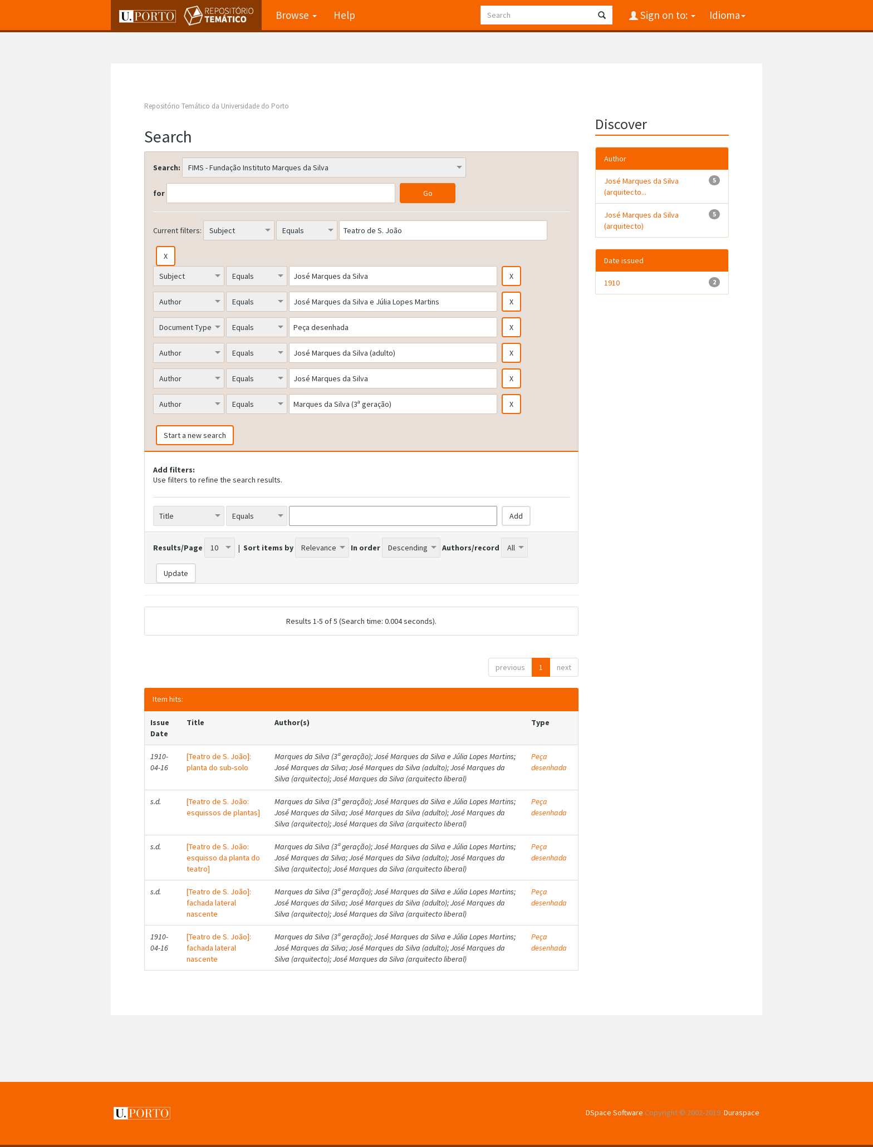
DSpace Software (614, 1112)
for (159, 193)
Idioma (727, 15)
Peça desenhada (549, 761)
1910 (612, 283)
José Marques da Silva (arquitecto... (641, 186)
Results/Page (178, 548)
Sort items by (268, 548)
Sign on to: (666, 15)
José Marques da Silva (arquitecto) (641, 220)
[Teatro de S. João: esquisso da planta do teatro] (223, 857)
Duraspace (741, 1112)
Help (344, 15)
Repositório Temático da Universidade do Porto (216, 106)
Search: (166, 168)
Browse (296, 15)
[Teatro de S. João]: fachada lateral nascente (219, 903)
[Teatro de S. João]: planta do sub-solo (219, 761)
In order (365, 548)
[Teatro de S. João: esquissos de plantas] (223, 807)
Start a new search (195, 435)
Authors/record (470, 548)
